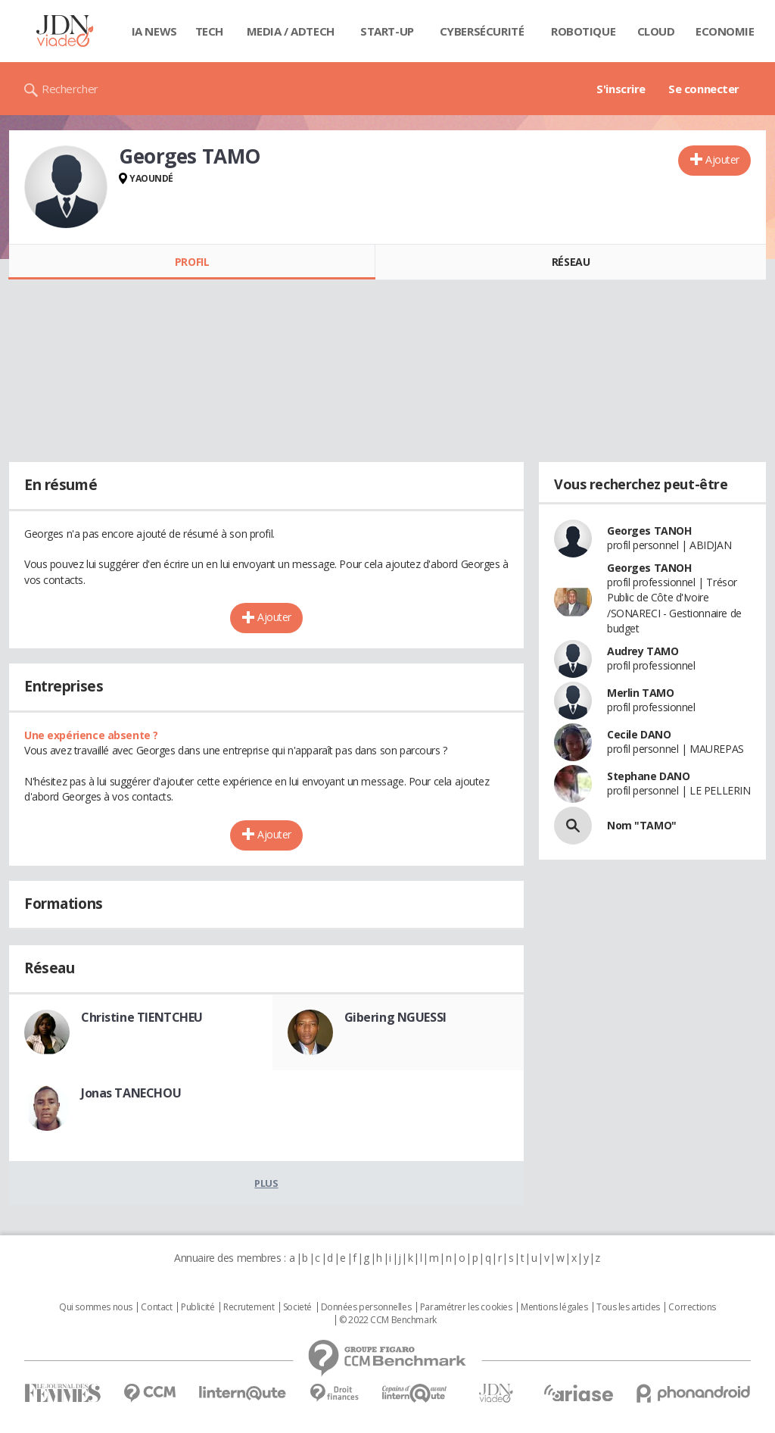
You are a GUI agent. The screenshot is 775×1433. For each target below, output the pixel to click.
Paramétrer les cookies (466, 1307)
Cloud (656, 31)
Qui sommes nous (95, 1307)
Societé (297, 1307)
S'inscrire (621, 88)
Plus (266, 1183)
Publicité (197, 1307)
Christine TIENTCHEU (142, 1017)
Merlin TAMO (640, 692)
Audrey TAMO (642, 651)
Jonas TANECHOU (131, 1093)
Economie (725, 31)
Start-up (387, 31)
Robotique (583, 31)
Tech (209, 31)
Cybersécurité (482, 31)
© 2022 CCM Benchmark (388, 1320)
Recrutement (248, 1307)
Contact (156, 1307)
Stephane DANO (648, 776)
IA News (154, 31)
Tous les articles (628, 1307)
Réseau (571, 261)
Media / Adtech (291, 31)
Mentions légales (554, 1307)
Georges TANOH (649, 530)
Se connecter (703, 88)
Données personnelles (366, 1307)
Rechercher (70, 88)
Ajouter (722, 159)
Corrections (691, 1307)
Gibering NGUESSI (395, 1017)
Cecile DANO (639, 734)
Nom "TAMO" (642, 825)
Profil (192, 261)
